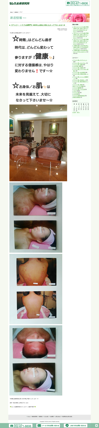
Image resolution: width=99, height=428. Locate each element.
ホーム (29, 416)
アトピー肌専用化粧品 (79, 95)
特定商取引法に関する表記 (67, 416)
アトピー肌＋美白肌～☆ (79, 80)
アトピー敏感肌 (77, 87)
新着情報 (16, 12)
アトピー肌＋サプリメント (80, 60)
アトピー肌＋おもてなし (79, 63)
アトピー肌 (76, 92)
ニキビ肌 (75, 94)
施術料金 (42, 9)
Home (16, 9)
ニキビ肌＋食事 (77, 66)
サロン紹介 (56, 9)
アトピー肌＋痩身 (78, 84)
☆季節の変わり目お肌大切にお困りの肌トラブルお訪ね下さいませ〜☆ (80, 47)
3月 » (78, 112)
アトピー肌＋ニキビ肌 (79, 89)
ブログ (75, 91)
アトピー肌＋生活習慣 (79, 72)
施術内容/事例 (29, 9)
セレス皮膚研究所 (19, 3)
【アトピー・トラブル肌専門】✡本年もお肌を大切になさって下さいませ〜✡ (38, 25)
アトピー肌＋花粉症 (78, 67)
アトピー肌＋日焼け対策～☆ (80, 74)
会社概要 (69, 9)
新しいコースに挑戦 (78, 86)
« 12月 (74, 112)
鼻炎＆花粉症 (76, 97)
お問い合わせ (82, 9)
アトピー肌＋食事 (78, 64)
